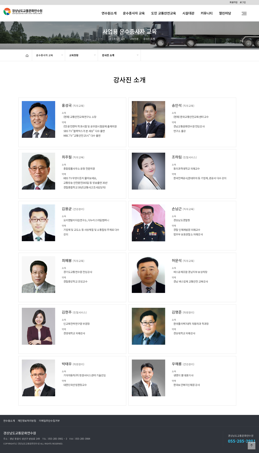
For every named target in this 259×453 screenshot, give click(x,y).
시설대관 (188, 13)
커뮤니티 (207, 13)
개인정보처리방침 (27, 420)
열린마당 (225, 13)
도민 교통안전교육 (163, 13)
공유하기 (229, 55)
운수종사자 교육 (134, 13)
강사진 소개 (108, 55)
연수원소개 (109, 13)
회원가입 (234, 2)
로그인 (243, 2)
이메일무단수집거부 (49, 420)
